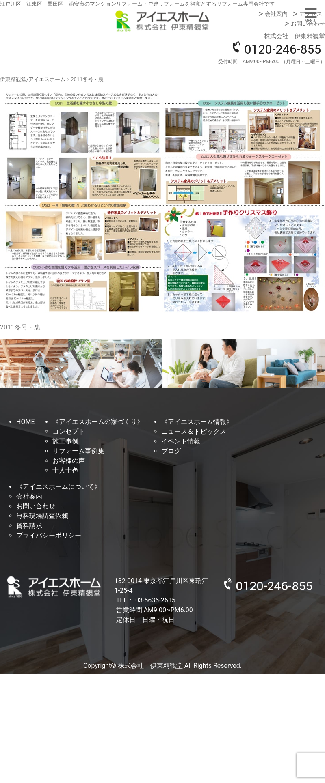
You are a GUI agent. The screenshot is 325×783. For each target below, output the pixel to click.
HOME (25, 422)
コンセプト (68, 431)
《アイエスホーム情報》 (197, 422)
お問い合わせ (308, 23)
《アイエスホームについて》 (58, 486)
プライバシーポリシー (48, 535)
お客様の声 (68, 461)
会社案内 (276, 14)
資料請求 (29, 525)
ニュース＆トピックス (193, 431)
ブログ (171, 451)
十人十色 (65, 470)
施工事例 (65, 441)
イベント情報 (180, 441)
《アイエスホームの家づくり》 (97, 422)
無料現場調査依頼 (42, 516)
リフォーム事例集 (78, 451)
